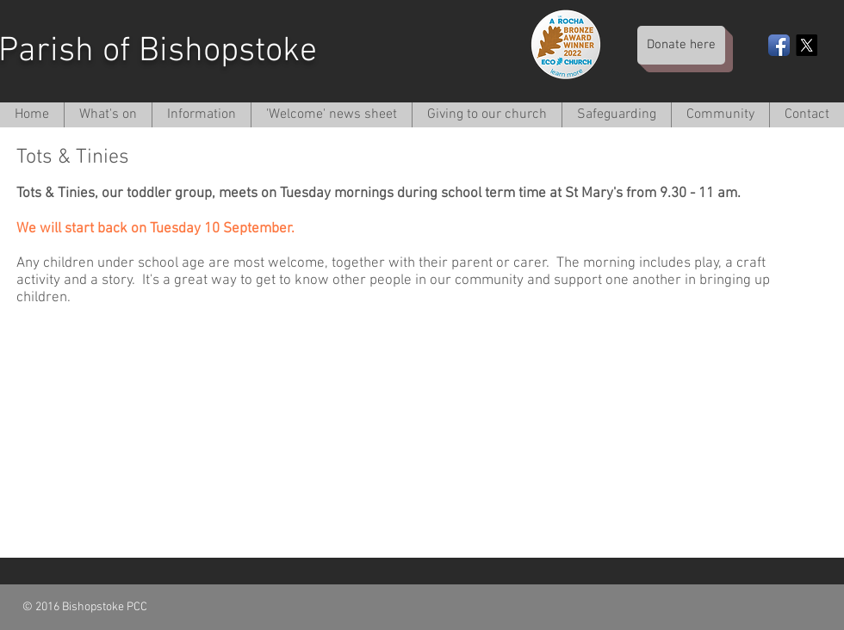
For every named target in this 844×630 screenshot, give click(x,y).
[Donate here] (681, 45)
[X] (806, 45)
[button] (201, 114)
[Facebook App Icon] (779, 45)
